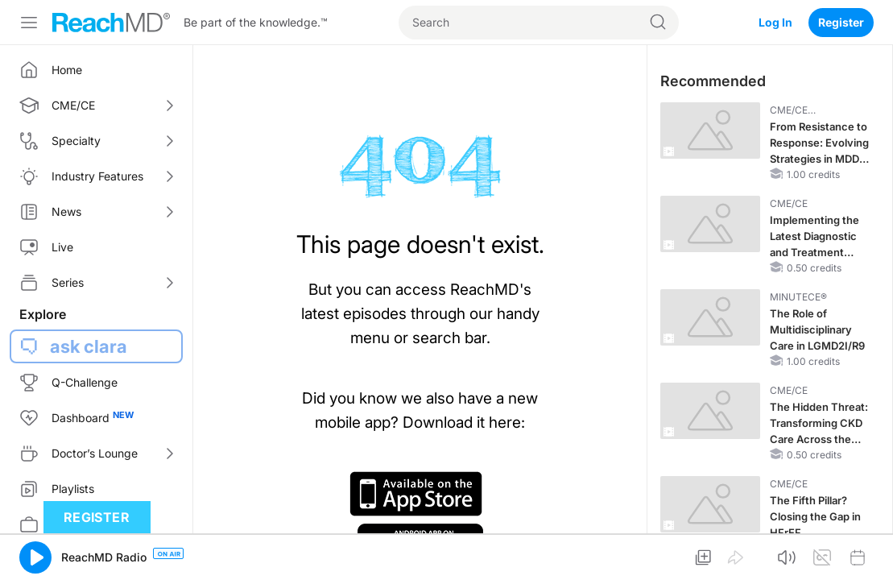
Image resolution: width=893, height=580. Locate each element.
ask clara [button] (88, 346)
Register (841, 22)
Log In (775, 22)
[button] (35, 557)
